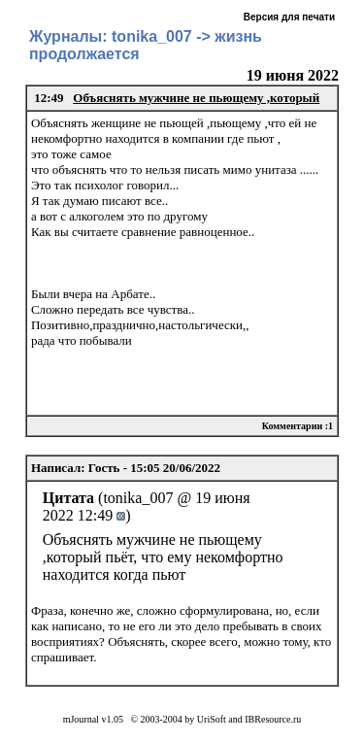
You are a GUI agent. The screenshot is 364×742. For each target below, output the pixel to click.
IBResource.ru (273, 719)
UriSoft (211, 719)
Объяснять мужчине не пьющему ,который (196, 97)
